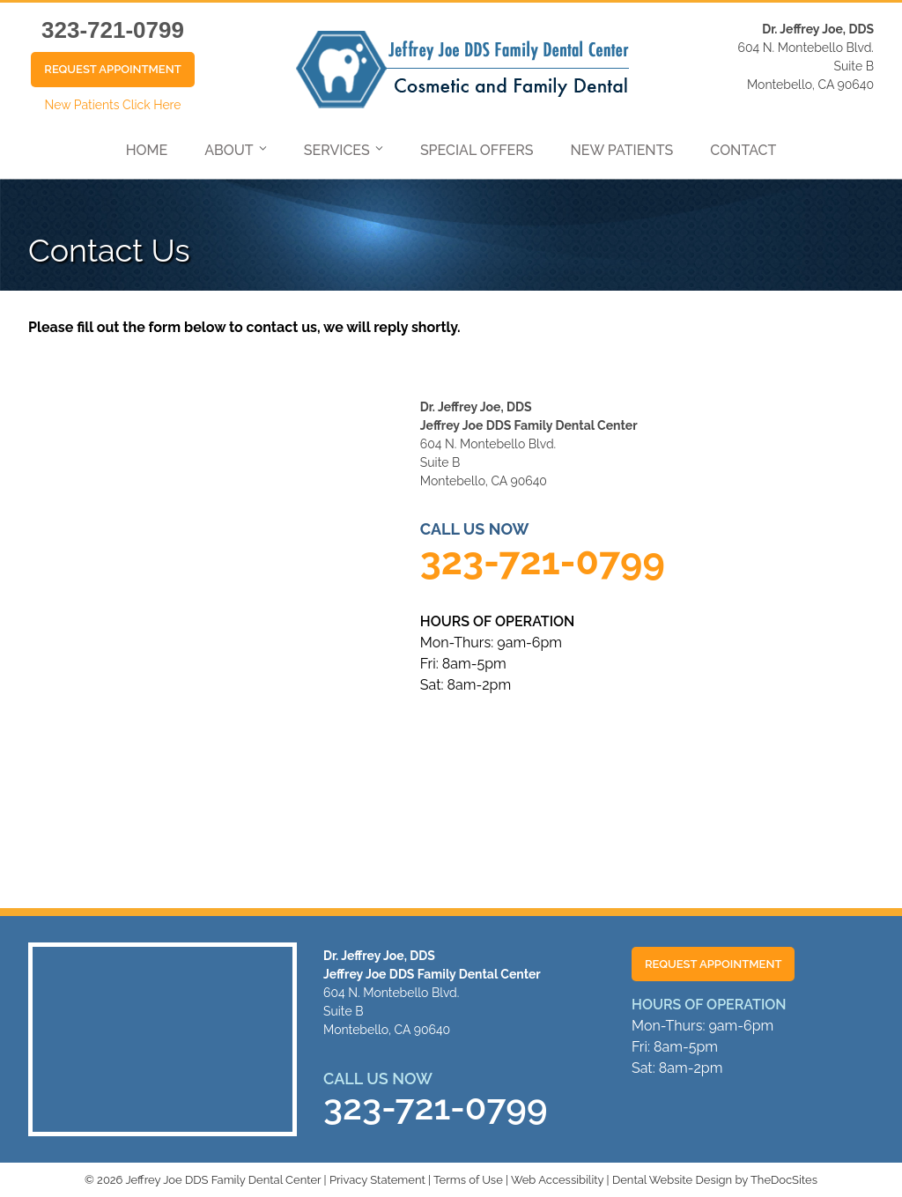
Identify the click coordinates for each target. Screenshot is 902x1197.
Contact (743, 150)
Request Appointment (112, 69)
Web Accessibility (557, 1179)
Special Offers (477, 150)
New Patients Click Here (112, 105)
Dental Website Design (672, 1179)
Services (337, 150)
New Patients (622, 150)
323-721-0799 (112, 30)
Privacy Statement (377, 1179)
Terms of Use (468, 1179)
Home (147, 150)
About (228, 150)
